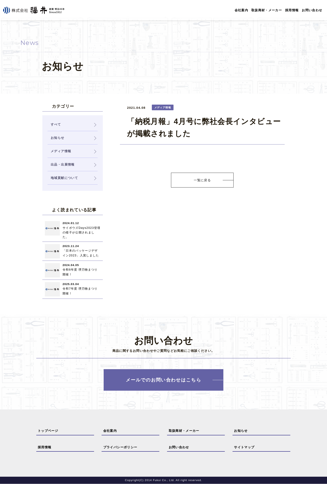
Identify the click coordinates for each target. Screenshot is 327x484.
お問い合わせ (312, 10)
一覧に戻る (202, 180)
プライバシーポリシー (120, 447)
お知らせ (241, 431)
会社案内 (241, 10)
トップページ (48, 431)
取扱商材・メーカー (266, 10)
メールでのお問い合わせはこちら (163, 380)
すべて (56, 124)
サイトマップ (244, 447)
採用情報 (292, 10)
